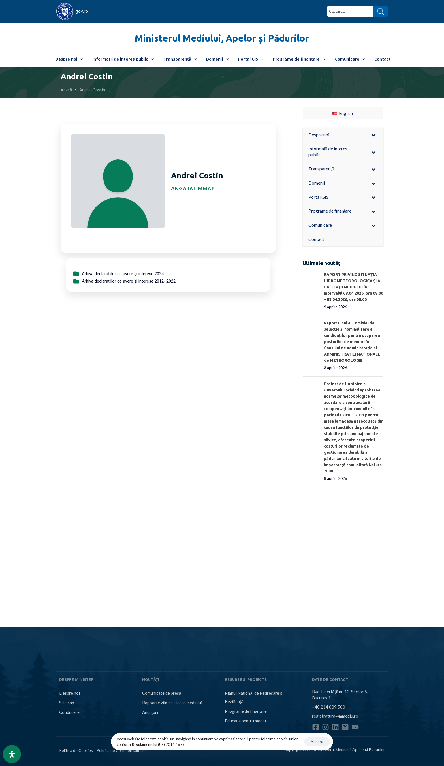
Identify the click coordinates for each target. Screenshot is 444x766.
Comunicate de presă (161, 693)
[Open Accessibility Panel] (12, 754)
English (342, 113)
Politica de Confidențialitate (121, 750)
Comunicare (350, 59)
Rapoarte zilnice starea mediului (172, 702)
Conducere (69, 712)
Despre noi (69, 59)
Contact (382, 59)
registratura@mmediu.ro (335, 715)
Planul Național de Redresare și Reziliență (254, 697)
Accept (317, 741)
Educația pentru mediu (245, 720)
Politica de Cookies (76, 750)
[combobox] (350, 11)
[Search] (380, 11)
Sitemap (66, 702)
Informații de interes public (123, 59)
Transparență (180, 59)
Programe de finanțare (299, 59)
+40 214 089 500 (328, 706)
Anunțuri (150, 712)
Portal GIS (251, 59)
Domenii (217, 59)
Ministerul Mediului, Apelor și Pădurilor (222, 38)
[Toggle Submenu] (373, 135)
